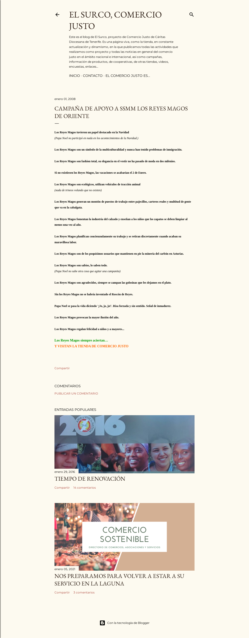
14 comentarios (84, 487)
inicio (74, 75)
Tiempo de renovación (89, 478)
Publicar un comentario (76, 393)
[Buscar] (192, 13)
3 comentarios (84, 592)
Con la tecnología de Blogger (124, 623)
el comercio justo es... (128, 75)
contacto (93, 75)
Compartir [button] (62, 368)
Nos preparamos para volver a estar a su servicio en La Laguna (119, 579)
